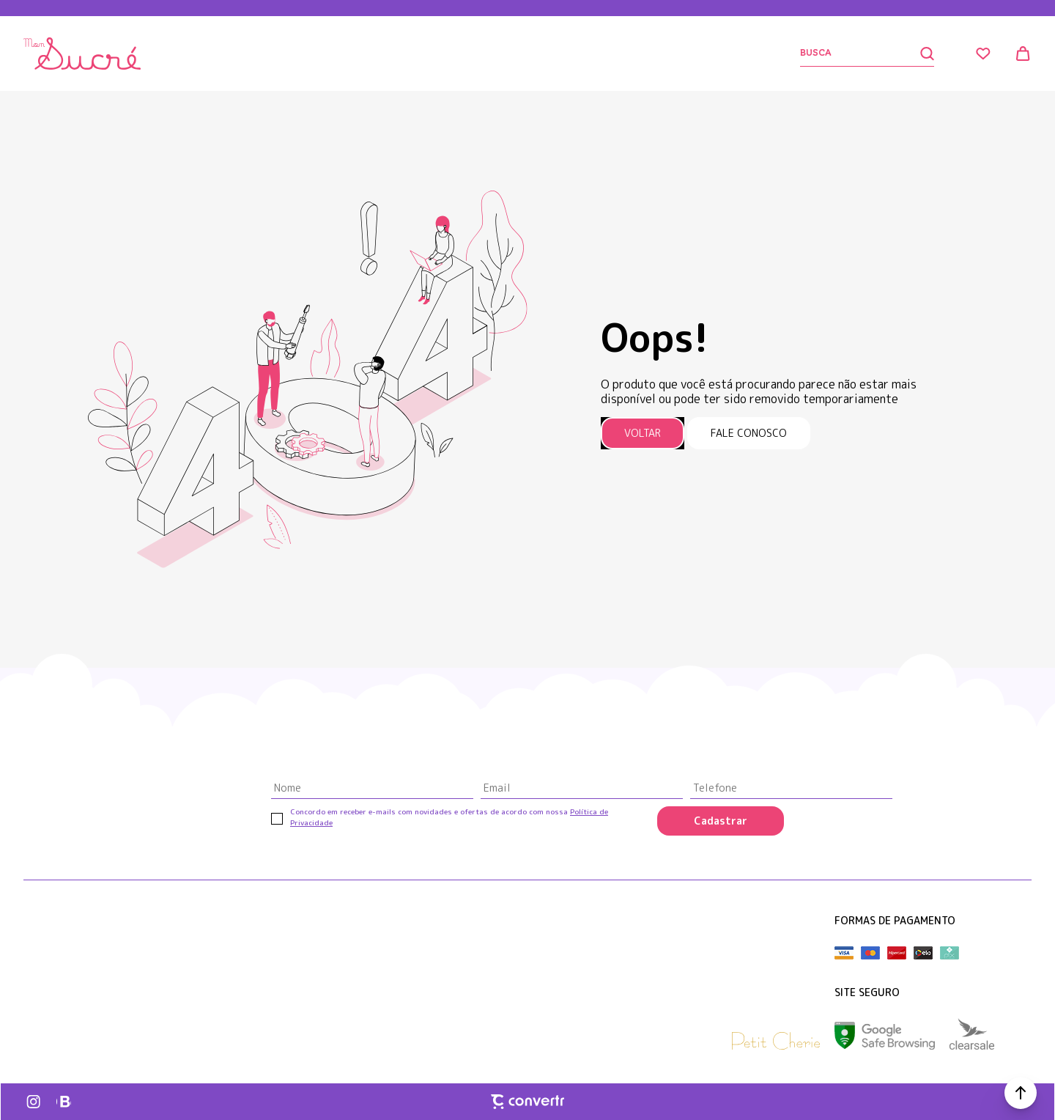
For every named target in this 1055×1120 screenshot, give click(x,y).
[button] (1020, 1093)
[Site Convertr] (527, 1101)
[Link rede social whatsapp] (64, 1102)
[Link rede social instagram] (34, 1102)
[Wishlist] (983, 53)
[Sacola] (1023, 53)
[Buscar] (867, 54)
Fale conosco (749, 433)
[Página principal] (82, 53)
